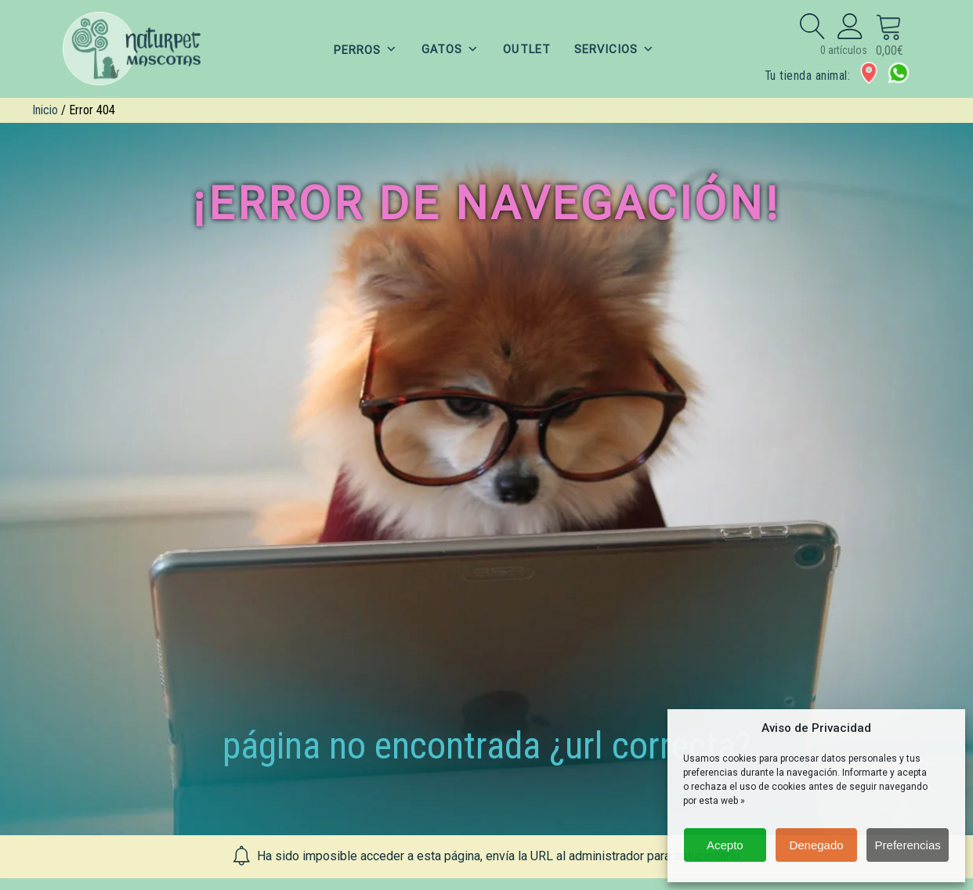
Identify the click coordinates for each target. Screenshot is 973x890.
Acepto (725, 845)
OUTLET (526, 49)
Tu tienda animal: (807, 75)
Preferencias (908, 845)
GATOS (450, 49)
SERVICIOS (614, 49)
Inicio (45, 110)
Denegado (816, 845)
